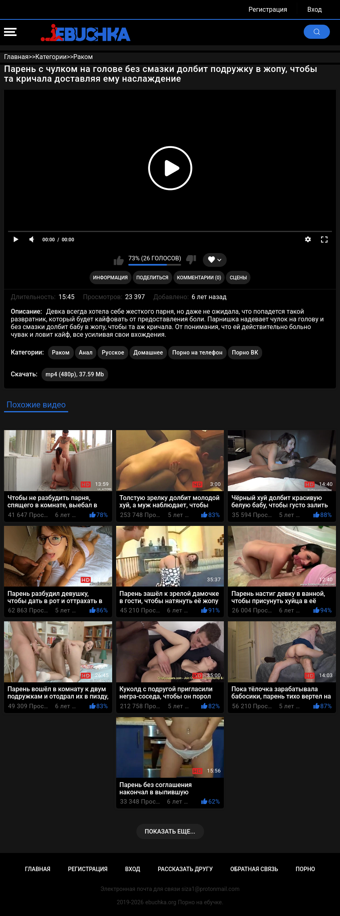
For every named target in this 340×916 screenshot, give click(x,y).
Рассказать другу (185, 869)
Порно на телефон (197, 352)
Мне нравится (118, 260)
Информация (110, 278)
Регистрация (267, 9)
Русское (113, 352)
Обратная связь (254, 869)
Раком (61, 352)
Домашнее (148, 352)
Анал (86, 352)
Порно (305, 869)
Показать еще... (170, 831)
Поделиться (152, 278)
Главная (37, 869)
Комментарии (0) (199, 278)
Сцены (238, 278)
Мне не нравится (190, 260)
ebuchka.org (160, 902)
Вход (314, 9)
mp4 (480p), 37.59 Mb (75, 374)
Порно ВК (245, 352)
